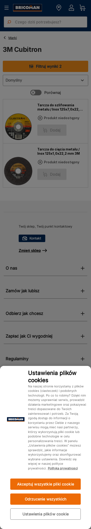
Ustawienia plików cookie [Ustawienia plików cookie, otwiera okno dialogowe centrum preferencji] (45, 514)
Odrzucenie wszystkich (45, 499)
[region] (45, 447)
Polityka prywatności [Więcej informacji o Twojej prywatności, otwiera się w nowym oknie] (63, 468)
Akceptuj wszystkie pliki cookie (45, 484)
